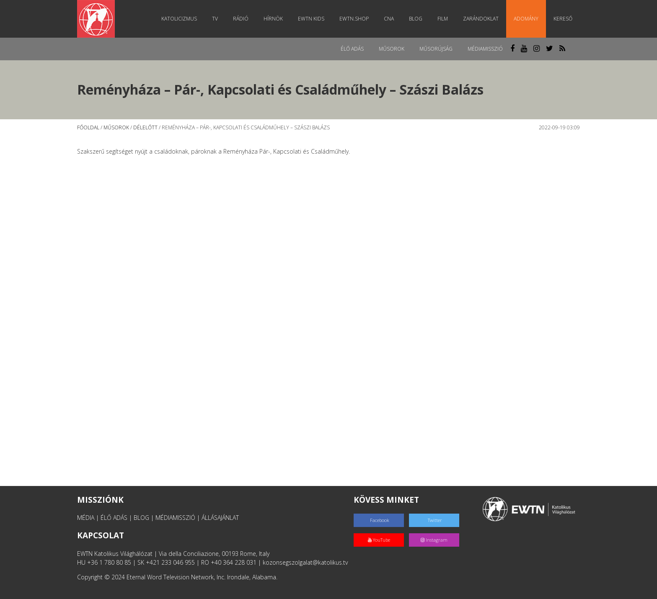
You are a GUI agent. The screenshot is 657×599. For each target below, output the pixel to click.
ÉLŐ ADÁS (114, 518)
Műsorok (391, 48)
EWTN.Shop (354, 18)
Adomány (526, 18)
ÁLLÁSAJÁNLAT (220, 518)
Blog (415, 18)
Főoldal (88, 127)
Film (442, 18)
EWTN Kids (311, 18)
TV (215, 18)
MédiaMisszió (485, 48)
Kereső (563, 18)
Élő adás (352, 48)
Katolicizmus (179, 18)
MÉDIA (85, 518)
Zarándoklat (481, 18)
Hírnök (273, 18)
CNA (389, 18)
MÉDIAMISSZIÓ (175, 518)
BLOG (141, 518)
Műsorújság (436, 48)
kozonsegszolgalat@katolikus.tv (305, 562)
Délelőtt (145, 127)
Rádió (240, 18)
